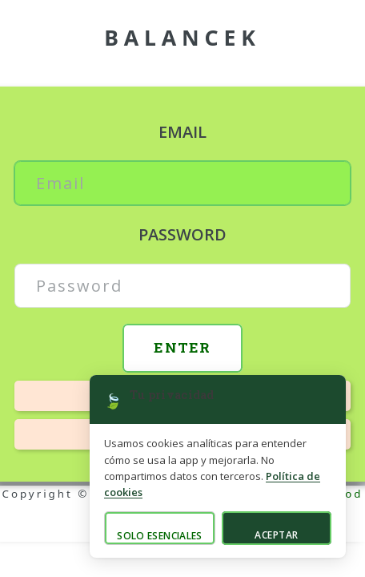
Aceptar (276, 535)
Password (182, 234)
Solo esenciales (159, 536)
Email (182, 132)
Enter (182, 347)
